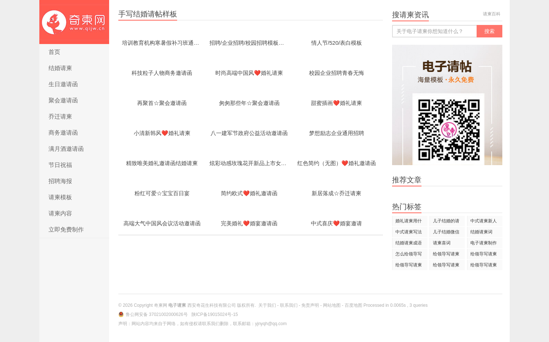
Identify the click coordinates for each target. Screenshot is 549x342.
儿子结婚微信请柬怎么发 (446, 233)
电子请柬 (74, 22)
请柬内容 (60, 213)
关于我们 (267, 305)
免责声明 (310, 305)
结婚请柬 (60, 68)
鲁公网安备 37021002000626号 (157, 314)
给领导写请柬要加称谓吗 (446, 266)
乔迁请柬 (60, 116)
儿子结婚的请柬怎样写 (446, 222)
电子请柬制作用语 (483, 244)
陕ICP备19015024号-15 (214, 314)
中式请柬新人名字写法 (483, 222)
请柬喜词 (442, 242)
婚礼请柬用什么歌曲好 (408, 222)
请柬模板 (60, 197)
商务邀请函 (63, 133)
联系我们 (289, 305)
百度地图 (353, 305)
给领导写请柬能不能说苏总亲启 (408, 266)
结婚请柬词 (481, 231)
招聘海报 (60, 181)
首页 (54, 52)
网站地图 (332, 305)
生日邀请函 (63, 84)
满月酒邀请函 (66, 149)
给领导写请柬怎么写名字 (446, 255)
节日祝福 (60, 165)
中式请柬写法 (408, 231)
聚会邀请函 (63, 100)
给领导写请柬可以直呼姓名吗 (483, 266)
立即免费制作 (66, 229)
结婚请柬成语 (408, 242)
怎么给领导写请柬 (408, 255)
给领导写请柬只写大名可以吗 (483, 255)
